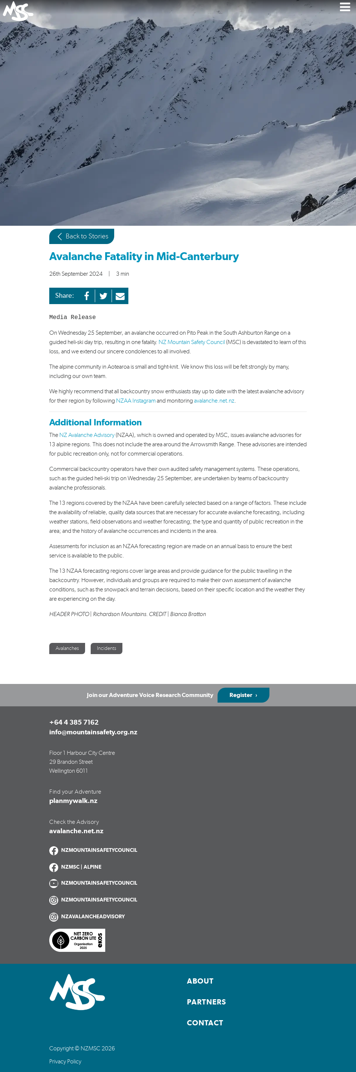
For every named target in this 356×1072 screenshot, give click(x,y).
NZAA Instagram (136, 401)
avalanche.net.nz (214, 401)
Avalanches (67, 648)
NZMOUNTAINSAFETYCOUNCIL (99, 850)
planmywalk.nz (73, 801)
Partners (206, 1002)
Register (240, 695)
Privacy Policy (65, 1062)
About (200, 981)
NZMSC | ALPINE (81, 867)
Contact (205, 1023)
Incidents (106, 648)
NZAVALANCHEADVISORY (93, 916)
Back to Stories (81, 236)
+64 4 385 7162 (74, 722)
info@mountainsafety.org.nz (93, 732)
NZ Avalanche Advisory (87, 435)
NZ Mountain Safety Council (191, 342)
